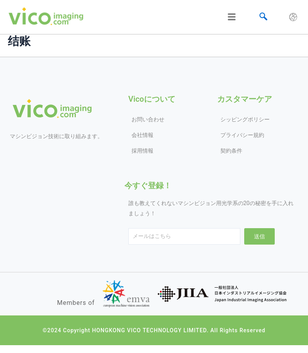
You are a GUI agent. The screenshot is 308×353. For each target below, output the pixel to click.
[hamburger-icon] (232, 17)
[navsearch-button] (263, 17)
